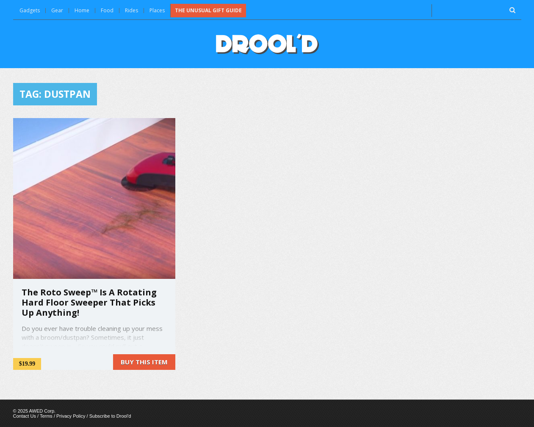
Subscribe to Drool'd (110, 416)
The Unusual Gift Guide (208, 10)
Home (82, 10)
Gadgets (29, 10)
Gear (57, 10)
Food (107, 10)
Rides (131, 10)
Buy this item (144, 362)
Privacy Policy (70, 416)
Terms (46, 416)
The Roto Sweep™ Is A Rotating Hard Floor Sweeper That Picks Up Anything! (89, 302)
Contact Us (24, 416)
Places (157, 10)
